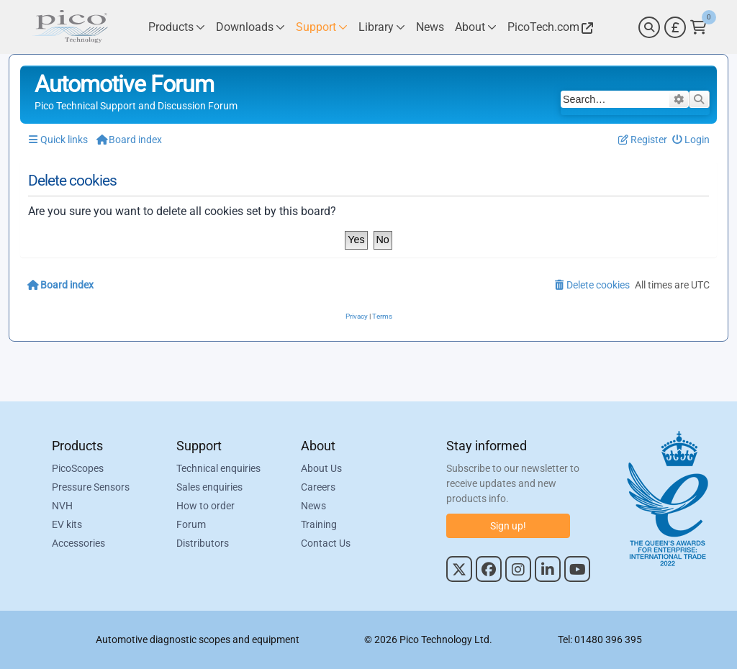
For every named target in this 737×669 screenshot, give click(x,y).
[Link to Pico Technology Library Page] (381, 27)
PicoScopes (78, 468)
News (313, 505)
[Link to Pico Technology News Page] (430, 27)
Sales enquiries (209, 487)
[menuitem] (691, 140)
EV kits (67, 524)
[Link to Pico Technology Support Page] (322, 27)
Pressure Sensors (91, 487)
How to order (205, 505)
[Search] (649, 27)
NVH (62, 505)
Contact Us (326, 543)
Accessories (78, 543)
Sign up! (508, 526)
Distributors (202, 543)
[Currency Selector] (675, 27)
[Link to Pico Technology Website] (548, 27)
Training (319, 524)
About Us (321, 468)
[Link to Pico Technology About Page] (476, 27)
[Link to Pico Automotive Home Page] (69, 27)
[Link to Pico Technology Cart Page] (698, 27)
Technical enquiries (218, 468)
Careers (318, 487)
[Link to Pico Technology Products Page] (176, 27)
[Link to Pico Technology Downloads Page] (250, 27)
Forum (191, 524)
